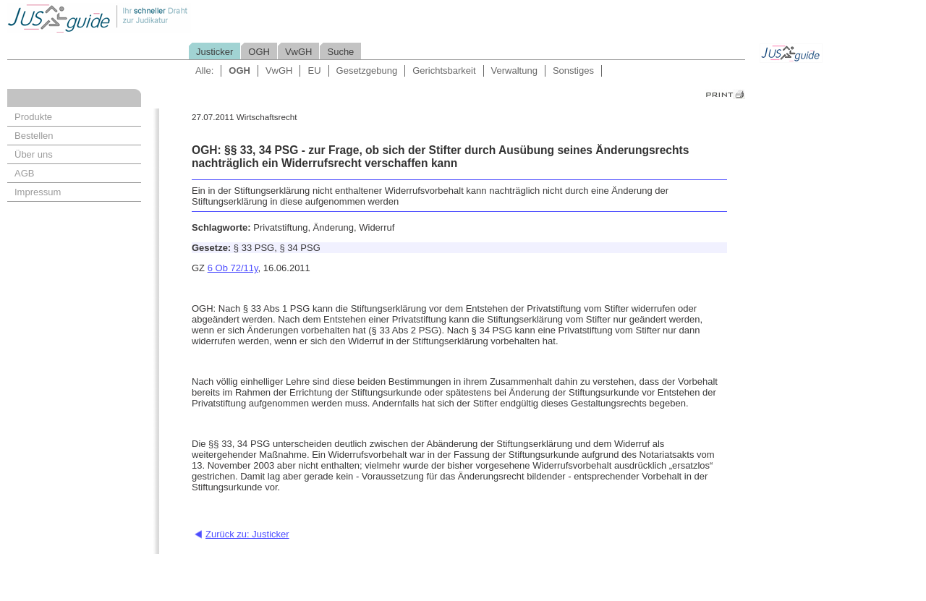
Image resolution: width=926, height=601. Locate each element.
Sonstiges (573, 70)
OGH (259, 51)
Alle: (204, 70)
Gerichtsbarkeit (443, 70)
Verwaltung (514, 70)
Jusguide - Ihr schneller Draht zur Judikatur (145, 17)
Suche (340, 51)
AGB (24, 173)
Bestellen (33, 135)
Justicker (214, 51)
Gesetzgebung (367, 70)
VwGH (299, 51)
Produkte (33, 116)
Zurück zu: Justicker (247, 534)
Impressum (37, 192)
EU (313, 70)
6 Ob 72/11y (233, 268)
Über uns (33, 154)
